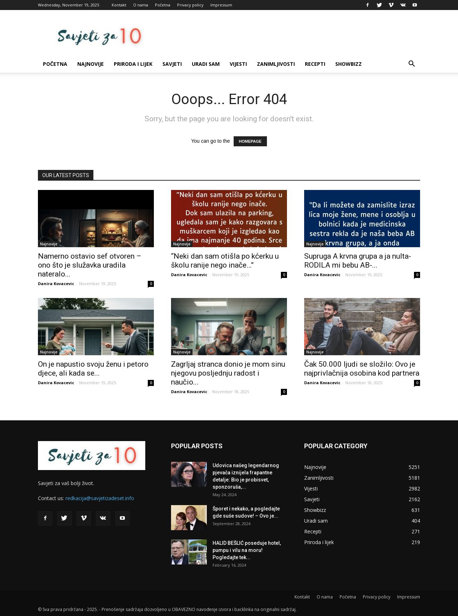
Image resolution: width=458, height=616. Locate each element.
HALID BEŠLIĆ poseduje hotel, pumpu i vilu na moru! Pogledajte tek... (247, 550)
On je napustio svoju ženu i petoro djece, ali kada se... (93, 368)
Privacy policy (190, 5)
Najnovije (90, 63)
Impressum (221, 5)
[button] (411, 64)
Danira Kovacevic (56, 283)
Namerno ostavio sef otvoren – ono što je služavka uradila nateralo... (89, 265)
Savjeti (172, 63)
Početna (162, 5)
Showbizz (348, 63)
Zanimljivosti (276, 63)
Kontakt (119, 5)
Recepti (315, 63)
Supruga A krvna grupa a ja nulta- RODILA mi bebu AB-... (357, 260)
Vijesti (238, 63)
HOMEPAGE (250, 141)
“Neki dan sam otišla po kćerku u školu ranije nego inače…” (225, 260)
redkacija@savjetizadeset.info (99, 498)
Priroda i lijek (133, 63)
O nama (140, 5)
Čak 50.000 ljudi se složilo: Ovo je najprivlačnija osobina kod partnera (361, 368)
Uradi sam (206, 63)
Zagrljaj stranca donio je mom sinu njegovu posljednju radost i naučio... (228, 373)
